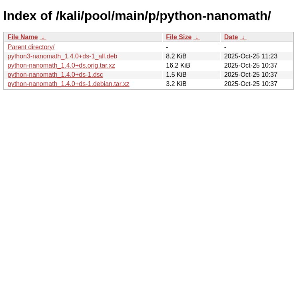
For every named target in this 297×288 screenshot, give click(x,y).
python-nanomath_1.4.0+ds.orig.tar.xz (61, 65)
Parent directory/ (31, 47)
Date (231, 37)
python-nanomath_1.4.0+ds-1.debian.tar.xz (69, 83)
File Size (178, 37)
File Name (23, 37)
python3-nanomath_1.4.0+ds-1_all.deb (62, 56)
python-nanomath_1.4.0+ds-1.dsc (55, 74)
